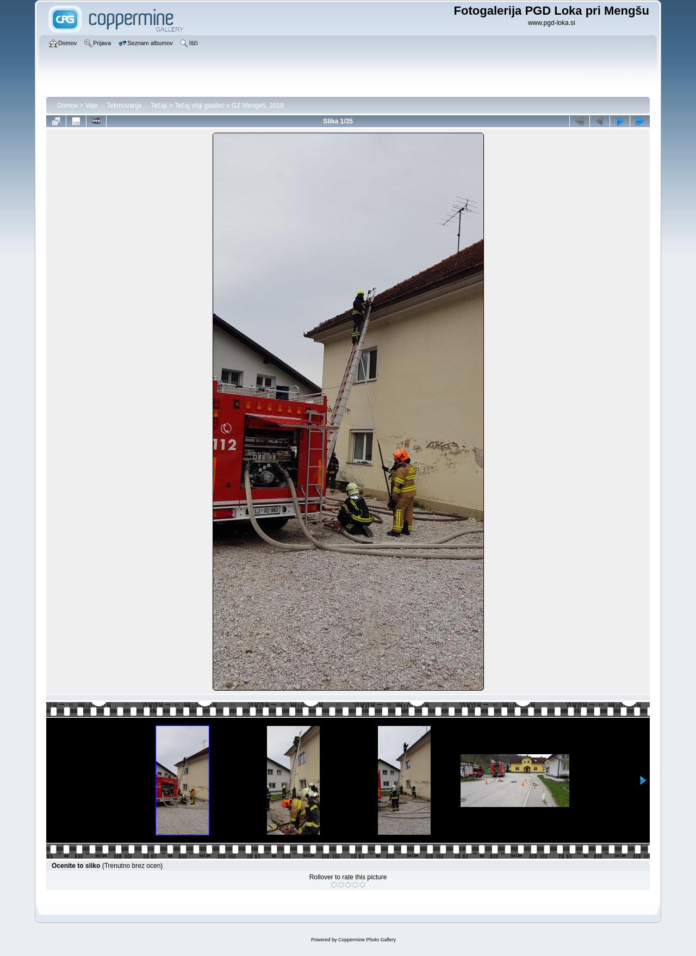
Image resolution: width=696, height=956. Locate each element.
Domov (67, 105)
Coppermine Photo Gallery (367, 939)
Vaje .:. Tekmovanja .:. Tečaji (126, 105)
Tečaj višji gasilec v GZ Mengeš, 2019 (229, 105)
